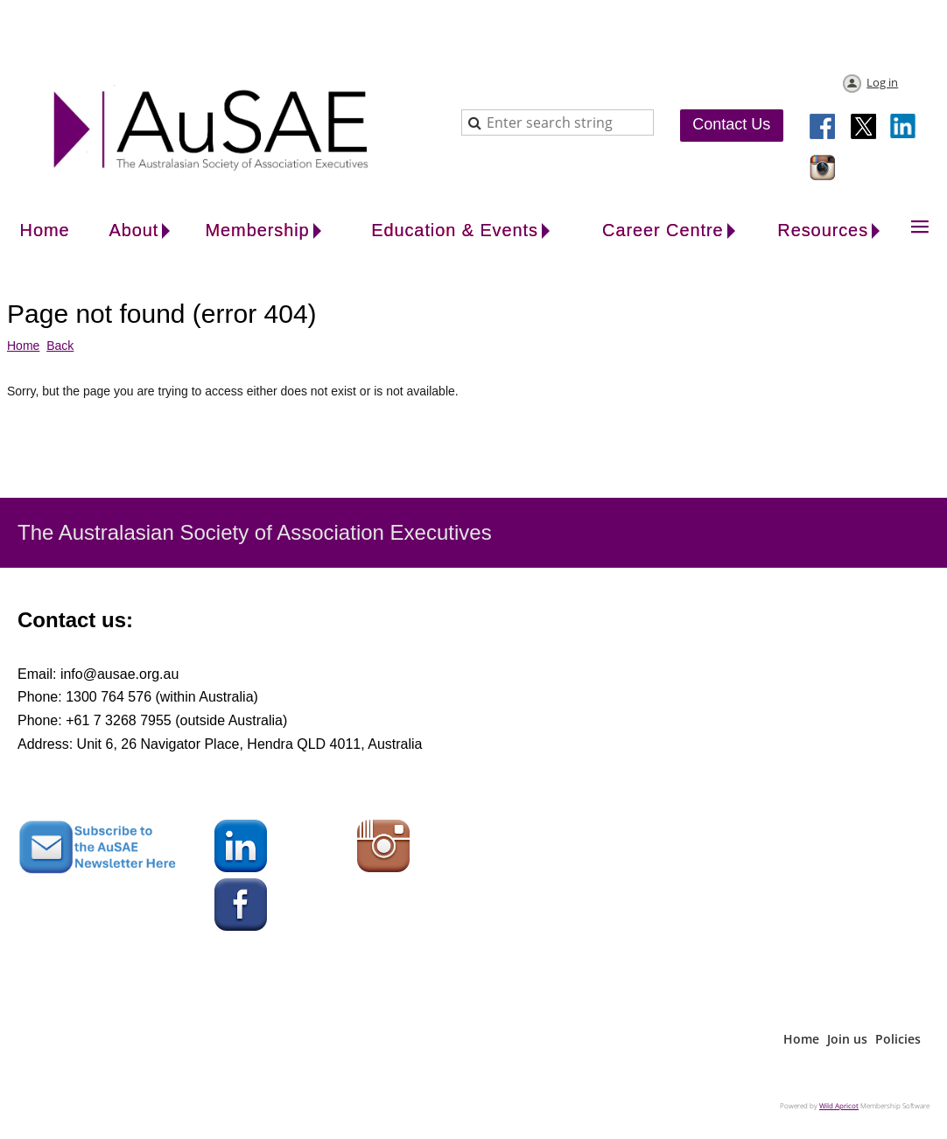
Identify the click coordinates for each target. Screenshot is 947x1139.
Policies (898, 1039)
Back (60, 346)
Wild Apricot (839, 1105)
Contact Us (731, 124)
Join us (847, 1039)
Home (23, 346)
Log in (882, 82)
